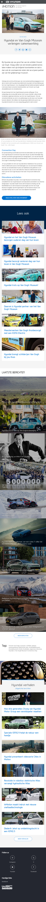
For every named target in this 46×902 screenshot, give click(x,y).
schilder (28, 646)
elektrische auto (23, 647)
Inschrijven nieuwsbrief (16, 198)
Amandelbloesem (34, 647)
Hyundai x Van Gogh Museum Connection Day (23, 651)
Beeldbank (5, 881)
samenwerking (13, 647)
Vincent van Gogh (14, 646)
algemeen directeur (36, 649)
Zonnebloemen (13, 649)
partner (34, 646)
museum (23, 646)
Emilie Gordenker (24, 649)
